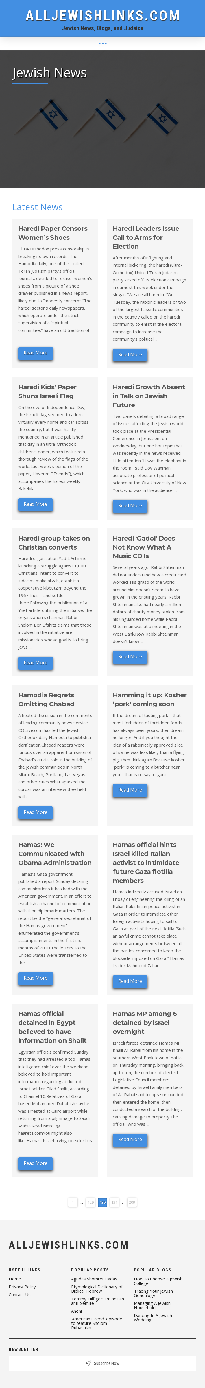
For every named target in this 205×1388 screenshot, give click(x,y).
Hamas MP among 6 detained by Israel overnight (145, 1023)
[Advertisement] (102, 131)
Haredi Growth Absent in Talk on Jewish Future (149, 396)
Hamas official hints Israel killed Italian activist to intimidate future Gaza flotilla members (146, 862)
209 (132, 1202)
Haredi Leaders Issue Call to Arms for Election (146, 237)
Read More (35, 353)
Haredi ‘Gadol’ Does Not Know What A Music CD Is (144, 547)
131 (114, 1202)
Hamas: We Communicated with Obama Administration (55, 854)
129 (91, 1202)
